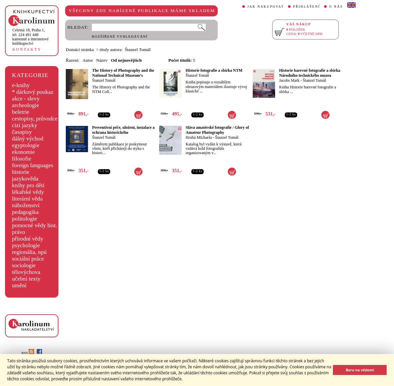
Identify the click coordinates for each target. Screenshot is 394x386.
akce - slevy (26, 98)
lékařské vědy (28, 192)
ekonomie (23, 152)
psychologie (26, 245)
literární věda (27, 199)
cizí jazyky (24, 125)
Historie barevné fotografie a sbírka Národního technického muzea (309, 73)
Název (102, 60)
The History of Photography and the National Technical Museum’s (123, 73)
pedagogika (25, 212)
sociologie (24, 265)
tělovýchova (26, 272)
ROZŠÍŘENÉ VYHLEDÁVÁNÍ (120, 36)
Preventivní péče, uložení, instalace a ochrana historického (123, 130)
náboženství (26, 205)
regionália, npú (29, 252)
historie (20, 172)
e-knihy (21, 85)
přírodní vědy (27, 239)
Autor (87, 60)
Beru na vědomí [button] (360, 369)
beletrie (20, 112)
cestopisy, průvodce (35, 118)
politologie (24, 219)
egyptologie (25, 145)
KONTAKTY (26, 49)
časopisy (22, 132)
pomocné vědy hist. (34, 225)
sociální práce (28, 259)
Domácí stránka (80, 49)
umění (19, 285)
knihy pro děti (28, 185)
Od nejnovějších (126, 60)
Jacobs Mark (289, 80)
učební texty (26, 279)
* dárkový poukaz (32, 92)
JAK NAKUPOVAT (265, 6)
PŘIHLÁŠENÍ (306, 6)
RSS (27, 353)
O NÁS (336, 6)
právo (18, 232)
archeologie (25, 105)
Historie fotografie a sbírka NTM (214, 70)
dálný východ (27, 138)
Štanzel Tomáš (104, 80)
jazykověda (25, 178)
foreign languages (32, 165)
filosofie (21, 158)
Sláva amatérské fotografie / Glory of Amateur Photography (217, 130)
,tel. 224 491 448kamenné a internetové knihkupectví (30, 37)
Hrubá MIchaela (199, 137)
